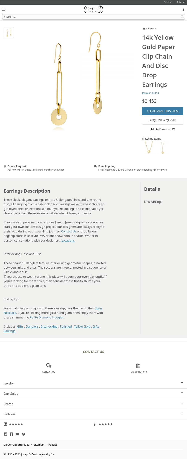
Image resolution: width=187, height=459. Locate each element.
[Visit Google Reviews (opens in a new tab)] (49, 424)
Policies (52, 444)
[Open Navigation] (3, 10)
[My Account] (183, 10)
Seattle (93, 404)
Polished (66, 326)
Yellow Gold (82, 326)
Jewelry (93, 383)
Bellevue (93, 414)
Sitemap (39, 444)
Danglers (32, 326)
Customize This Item (163, 111)
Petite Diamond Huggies (47, 317)
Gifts (20, 326)
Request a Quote (163, 120)
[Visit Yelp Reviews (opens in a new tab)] (138, 424)
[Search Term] (93, 16)
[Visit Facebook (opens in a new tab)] (12, 434)
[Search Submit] (182, 16)
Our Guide (93, 393)
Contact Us (68, 231)
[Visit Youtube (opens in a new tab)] (18, 434)
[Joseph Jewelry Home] (144, 28)
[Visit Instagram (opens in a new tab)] (6, 434)
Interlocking (49, 326)
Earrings (9, 331)
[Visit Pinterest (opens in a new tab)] (24, 434)
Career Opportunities (16, 444)
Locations (68, 240)
